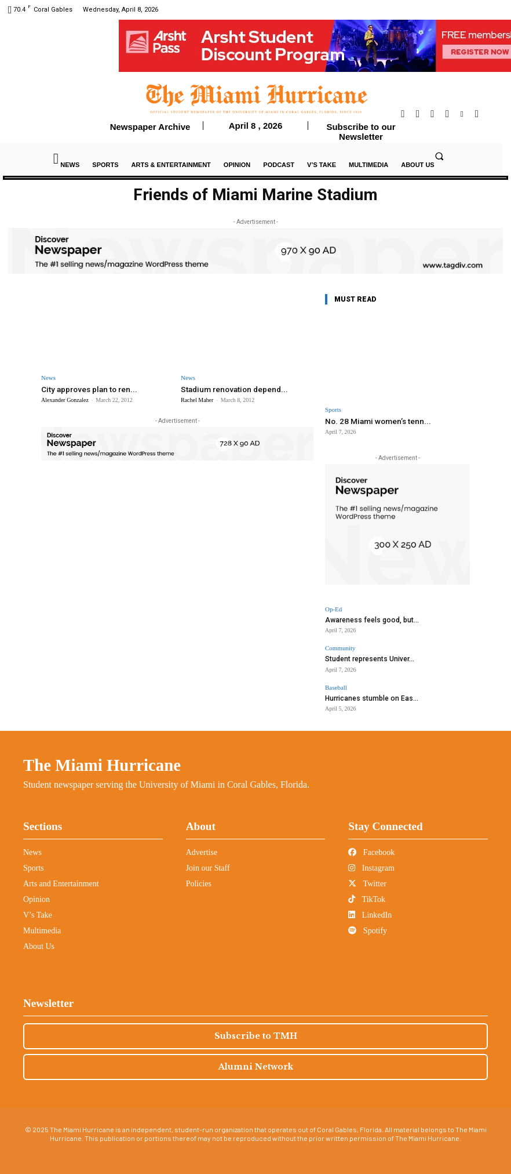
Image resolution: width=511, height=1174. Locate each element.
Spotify (367, 927)
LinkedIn (370, 912)
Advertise (201, 849)
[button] (439, 156)
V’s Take (37, 912)
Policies (198, 880)
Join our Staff (208, 865)
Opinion (36, 896)
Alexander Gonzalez (65, 399)
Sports (333, 410)
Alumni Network (255, 1064)
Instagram (371, 865)
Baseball (336, 685)
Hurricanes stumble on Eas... (368, 696)
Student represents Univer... (366, 657)
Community (340, 647)
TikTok (366, 896)
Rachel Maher (197, 399)
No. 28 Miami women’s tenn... (375, 420)
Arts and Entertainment (61, 880)
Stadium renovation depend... (232, 389)
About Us (38, 943)
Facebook (371, 849)
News (48, 378)
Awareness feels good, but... (367, 619)
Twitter (367, 880)
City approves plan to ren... (87, 389)
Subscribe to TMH (255, 1033)
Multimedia (42, 927)
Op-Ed (333, 609)
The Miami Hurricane (102, 762)
